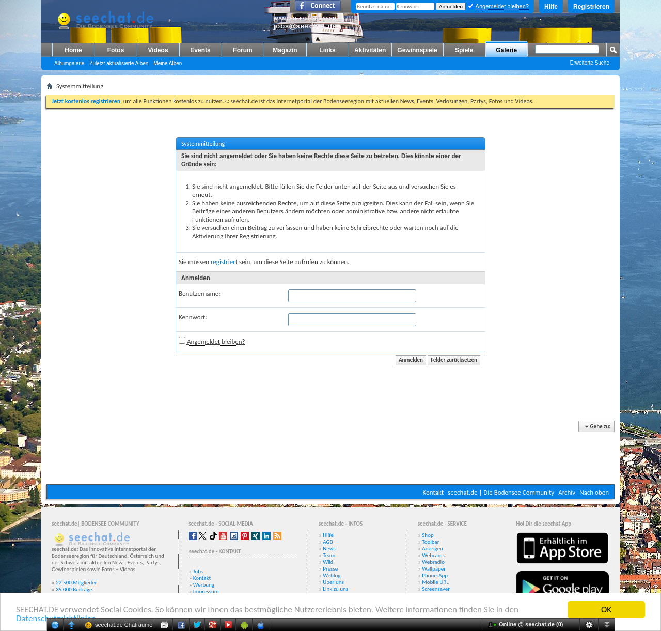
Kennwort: (193, 317)
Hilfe (551, 6)
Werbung (203, 584)
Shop (427, 535)
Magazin (285, 50)
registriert (224, 262)
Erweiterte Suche (589, 63)
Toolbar (430, 541)
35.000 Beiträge (74, 589)
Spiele (464, 50)
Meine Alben (167, 63)
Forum (242, 50)
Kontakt (433, 492)
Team (329, 555)
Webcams (433, 555)
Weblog (331, 575)
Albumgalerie (69, 63)
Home (73, 50)
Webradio (433, 562)
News (329, 548)
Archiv (566, 492)
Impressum (206, 591)
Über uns (333, 582)
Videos (158, 50)
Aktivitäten (370, 50)
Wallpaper (434, 568)
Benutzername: (200, 293)
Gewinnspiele (417, 50)
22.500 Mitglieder (76, 582)
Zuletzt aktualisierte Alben (118, 63)
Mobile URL (435, 582)
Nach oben (594, 492)
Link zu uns (335, 589)
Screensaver (436, 589)
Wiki (328, 562)
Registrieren (591, 6)
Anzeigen (432, 548)
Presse (330, 568)
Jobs (198, 571)
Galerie (506, 50)
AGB (328, 541)
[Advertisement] (330, 453)
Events (200, 50)
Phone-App (435, 575)
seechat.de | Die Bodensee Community (501, 492)
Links (327, 50)
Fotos (115, 50)
